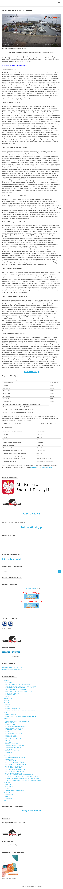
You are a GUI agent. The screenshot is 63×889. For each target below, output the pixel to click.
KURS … (6, 680)
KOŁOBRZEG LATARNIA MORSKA (14, 728)
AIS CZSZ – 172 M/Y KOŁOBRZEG (14, 771)
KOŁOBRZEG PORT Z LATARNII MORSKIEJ (17, 721)
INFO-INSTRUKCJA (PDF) (29, 588)
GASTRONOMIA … (10, 786)
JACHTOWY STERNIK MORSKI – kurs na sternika (18, 691)
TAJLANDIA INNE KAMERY (12, 751)
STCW (7, 696)
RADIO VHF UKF (8, 700)
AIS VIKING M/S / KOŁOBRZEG (13, 773)
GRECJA (7, 796)
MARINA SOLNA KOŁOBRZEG (13, 730)
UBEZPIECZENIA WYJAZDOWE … (14, 790)
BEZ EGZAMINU (8, 699)
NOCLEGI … (8, 785)
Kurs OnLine (8, 682)
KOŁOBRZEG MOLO (10, 731)
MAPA (7, 706)
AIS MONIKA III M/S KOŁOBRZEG (14, 766)
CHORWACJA (9, 794)
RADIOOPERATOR (10, 694)
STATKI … (7, 755)
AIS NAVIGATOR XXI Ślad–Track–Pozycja (16, 764)
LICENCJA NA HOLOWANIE (12, 693)
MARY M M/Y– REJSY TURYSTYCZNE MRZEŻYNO (19, 775)
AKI (5, 800)
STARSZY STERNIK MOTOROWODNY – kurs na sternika (20, 686)
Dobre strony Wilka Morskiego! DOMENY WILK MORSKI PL (21, 716)
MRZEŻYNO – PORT (11, 737)
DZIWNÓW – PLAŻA (10, 724)
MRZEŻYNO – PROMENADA (13, 738)
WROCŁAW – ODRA (10, 723)
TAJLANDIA (8, 798)
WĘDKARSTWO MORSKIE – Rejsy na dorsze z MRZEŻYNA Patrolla (23, 780)
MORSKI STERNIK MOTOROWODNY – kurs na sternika (20, 687)
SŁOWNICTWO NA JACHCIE (13, 708)
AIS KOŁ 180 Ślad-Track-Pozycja (14, 761)
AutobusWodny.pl (31, 527)
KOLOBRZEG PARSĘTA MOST (13, 733)
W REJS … (7, 702)
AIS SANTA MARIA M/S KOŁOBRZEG (15, 769)
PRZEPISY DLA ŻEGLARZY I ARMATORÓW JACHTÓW (20, 710)
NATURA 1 (8, 740)
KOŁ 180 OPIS (9, 759)
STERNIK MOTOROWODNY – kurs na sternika (17, 684)
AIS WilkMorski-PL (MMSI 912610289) (15, 757)
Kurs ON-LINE (31, 513)
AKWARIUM (8, 752)
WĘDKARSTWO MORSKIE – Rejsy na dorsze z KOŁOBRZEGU (22, 778)
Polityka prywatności (10, 714)
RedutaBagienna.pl (47, 467)
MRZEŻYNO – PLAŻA (11, 735)
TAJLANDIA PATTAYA (11, 749)
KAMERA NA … (8, 718)
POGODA (8, 704)
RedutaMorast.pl (35, 467)
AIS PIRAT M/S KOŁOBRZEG (13, 768)
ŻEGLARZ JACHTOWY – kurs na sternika (16, 689)
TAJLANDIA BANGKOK (11, 744)
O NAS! (6, 712)
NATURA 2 (8, 742)
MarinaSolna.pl (31, 371)
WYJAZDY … (7, 792)
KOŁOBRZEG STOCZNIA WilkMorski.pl (15, 726)
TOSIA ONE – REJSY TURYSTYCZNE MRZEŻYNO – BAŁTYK (21, 776)
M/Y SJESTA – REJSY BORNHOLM (14, 762)
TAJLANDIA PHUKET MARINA (13, 747)
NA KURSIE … (8, 782)
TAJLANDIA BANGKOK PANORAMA (15, 745)
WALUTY (7, 788)
